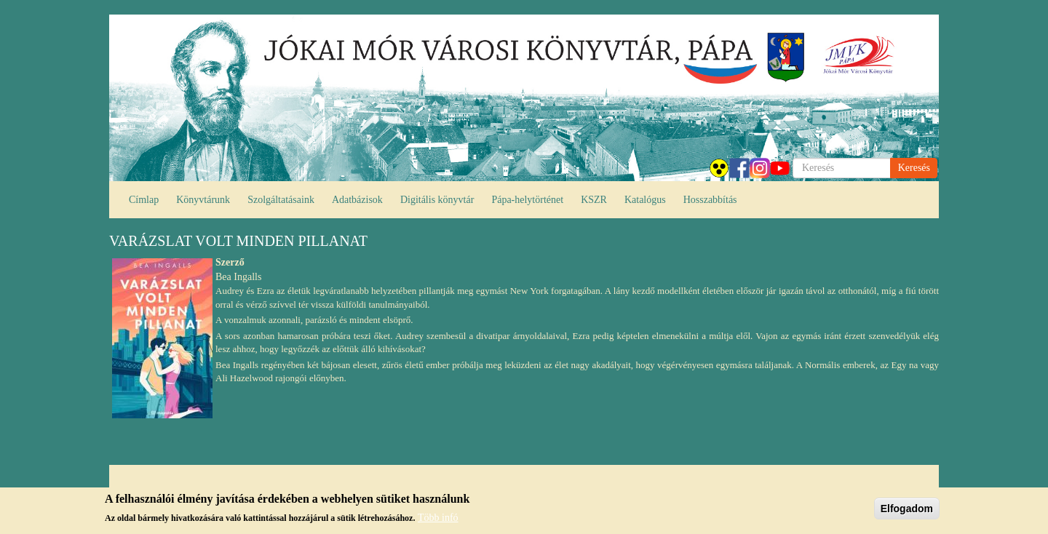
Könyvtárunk (203, 199)
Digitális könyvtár (437, 199)
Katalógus (645, 199)
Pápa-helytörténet (527, 199)
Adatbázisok (357, 199)
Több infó (438, 517)
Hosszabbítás (710, 199)
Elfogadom (907, 508)
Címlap (144, 199)
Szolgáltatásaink (280, 199)
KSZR (594, 199)
